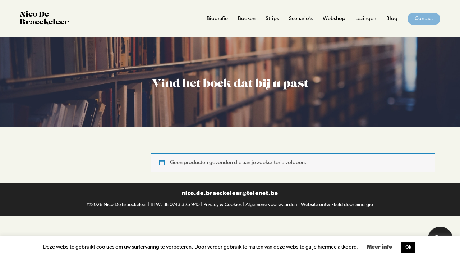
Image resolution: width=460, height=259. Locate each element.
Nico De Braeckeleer (126, 205)
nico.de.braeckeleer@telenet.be (230, 193)
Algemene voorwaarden (271, 205)
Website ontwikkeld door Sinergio (337, 205)
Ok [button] (408, 247)
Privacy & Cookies (223, 205)
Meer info (379, 247)
